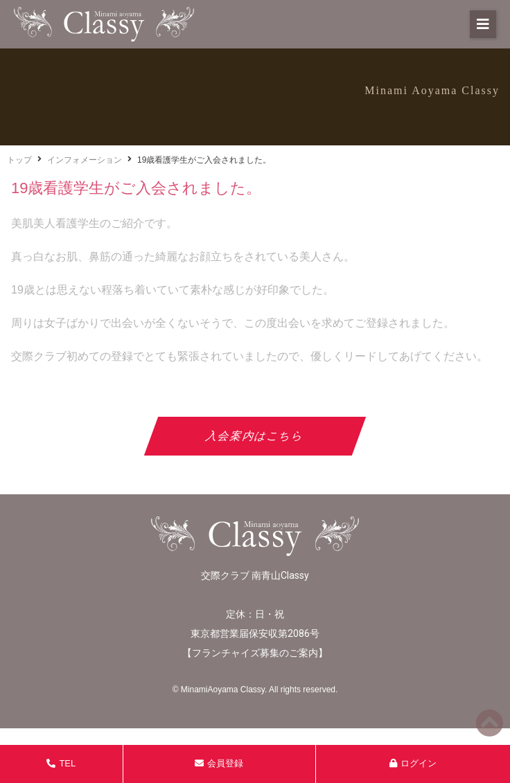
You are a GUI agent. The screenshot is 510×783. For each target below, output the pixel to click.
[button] (483, 24)
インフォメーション (84, 160)
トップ (19, 160)
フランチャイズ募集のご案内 (255, 652)
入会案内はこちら (255, 436)
